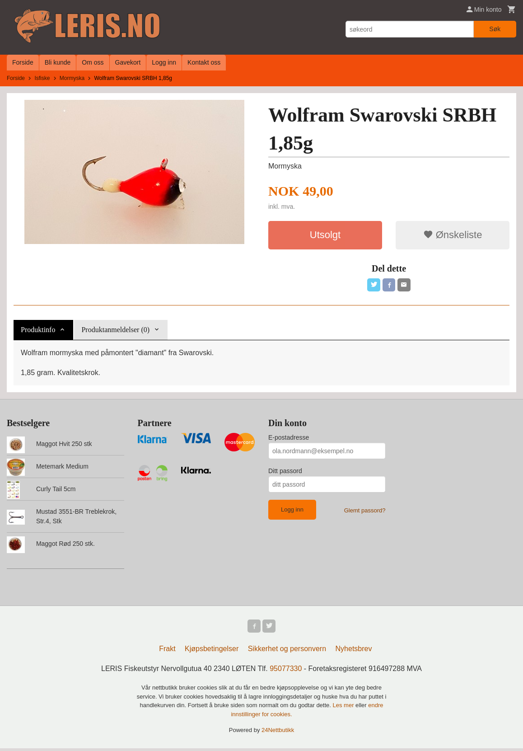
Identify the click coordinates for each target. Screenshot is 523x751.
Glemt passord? (365, 511)
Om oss (92, 62)
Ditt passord (285, 472)
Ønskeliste (452, 234)
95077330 (286, 671)
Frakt (167, 651)
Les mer (344, 707)
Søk (494, 29)
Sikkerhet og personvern (287, 651)
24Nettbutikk (278, 732)
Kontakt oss (203, 62)
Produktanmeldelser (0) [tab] (115, 331)
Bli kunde (58, 62)
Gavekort (128, 62)
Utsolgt (325, 234)
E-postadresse (288, 438)
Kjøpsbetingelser (211, 651)
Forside (22, 62)
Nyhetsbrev (354, 651)
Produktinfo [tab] (38, 331)
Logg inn (164, 62)
